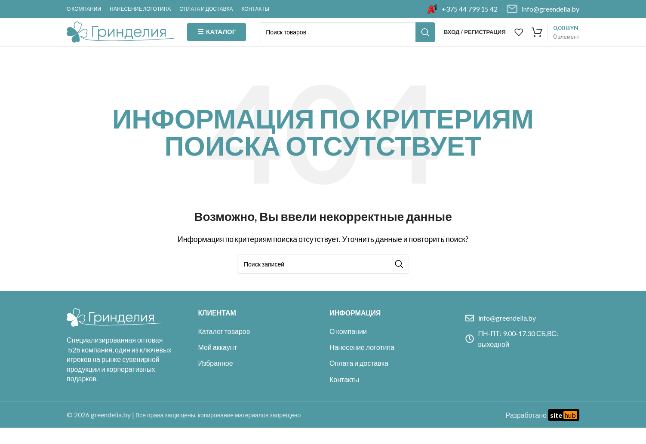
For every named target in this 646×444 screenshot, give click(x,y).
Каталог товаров (224, 347)
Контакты (344, 396)
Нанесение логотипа (361, 364)
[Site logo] (120, 39)
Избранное (215, 380)
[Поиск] (347, 40)
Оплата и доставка (358, 380)
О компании (348, 347)
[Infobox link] (462, 9)
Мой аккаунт (217, 364)
